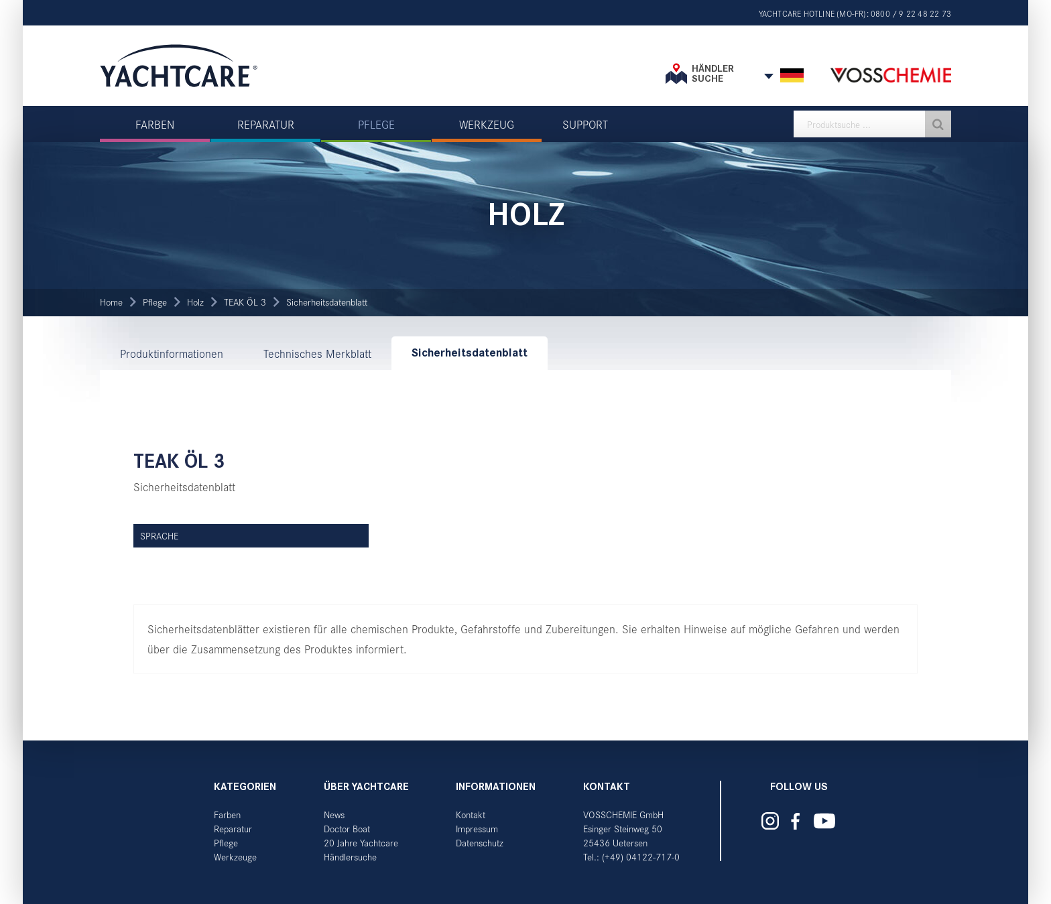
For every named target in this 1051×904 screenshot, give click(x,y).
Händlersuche (350, 856)
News (334, 814)
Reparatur (233, 828)
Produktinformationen (171, 353)
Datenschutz (479, 842)
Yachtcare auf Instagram (770, 821)
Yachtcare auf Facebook (796, 821)
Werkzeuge (235, 856)
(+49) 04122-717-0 (641, 856)
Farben (227, 814)
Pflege (155, 302)
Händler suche (713, 73)
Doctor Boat (347, 828)
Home (111, 302)
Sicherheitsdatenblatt (326, 302)
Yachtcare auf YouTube (824, 821)
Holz (195, 302)
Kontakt (470, 814)
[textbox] (872, 124)
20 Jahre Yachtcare (361, 842)
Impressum (477, 828)
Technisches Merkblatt (317, 353)
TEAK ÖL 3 (245, 302)
